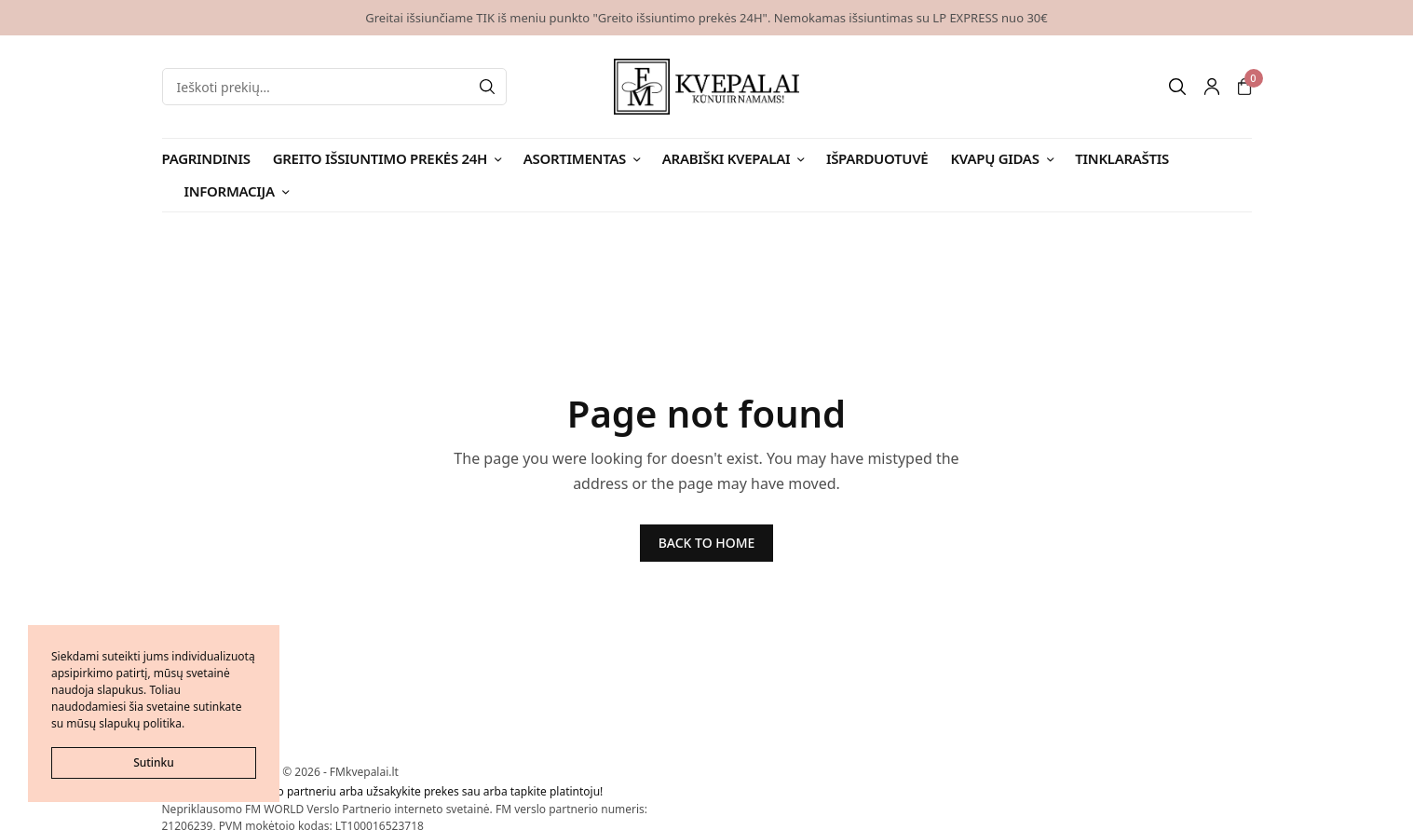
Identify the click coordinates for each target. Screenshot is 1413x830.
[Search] (487, 86)
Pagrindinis (206, 158)
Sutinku (153, 762)
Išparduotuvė (877, 158)
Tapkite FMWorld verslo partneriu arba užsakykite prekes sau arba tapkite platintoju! (383, 791)
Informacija (229, 191)
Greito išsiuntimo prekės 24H (380, 158)
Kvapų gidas (994, 158)
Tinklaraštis (1122, 158)
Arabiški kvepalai (726, 158)
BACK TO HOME (707, 542)
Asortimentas (574, 158)
